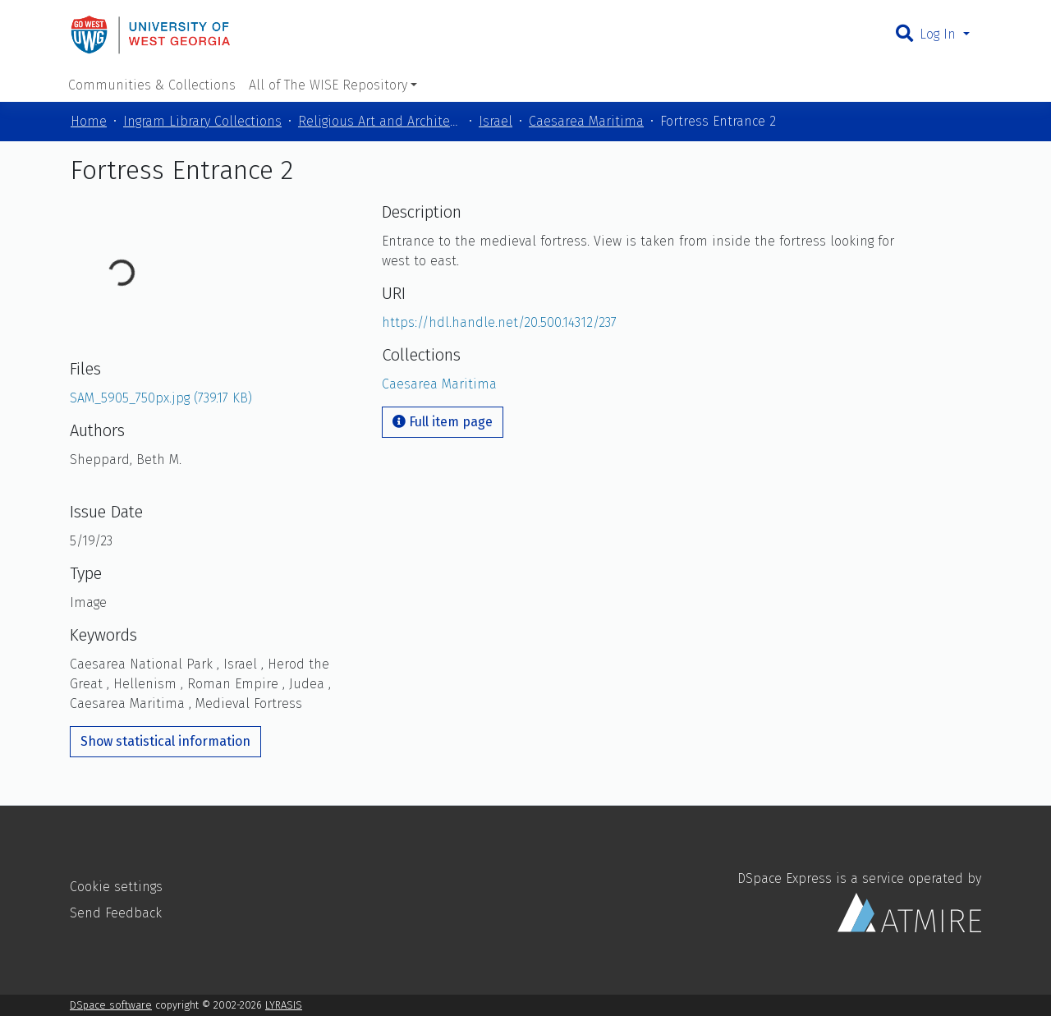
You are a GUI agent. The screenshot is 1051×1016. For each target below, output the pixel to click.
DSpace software (111, 1005)
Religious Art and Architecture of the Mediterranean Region (380, 121)
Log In (940, 34)
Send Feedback (116, 913)
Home (89, 121)
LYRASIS (283, 1005)
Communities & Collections (152, 85)
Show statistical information (165, 741)
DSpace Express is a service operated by (859, 901)
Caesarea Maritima (586, 121)
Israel (495, 121)
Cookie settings (116, 886)
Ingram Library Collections (202, 121)
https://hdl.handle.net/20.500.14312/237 (499, 322)
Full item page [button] (442, 422)
